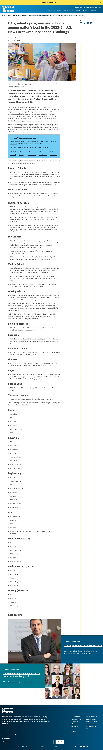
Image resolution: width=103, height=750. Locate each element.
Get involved (74, 726)
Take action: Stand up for (50, 2)
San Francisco (32, 155)
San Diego (22, 155)
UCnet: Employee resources (94, 729)
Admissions (86, 7)
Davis (20, 151)
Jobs (96, 7)
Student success (68, 10)
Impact (78, 10)
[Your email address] (28, 742)
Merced (52, 151)
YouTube (84, 746)
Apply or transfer (91, 719)
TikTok (81, 746)
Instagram (78, 746)
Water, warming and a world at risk (83, 645)
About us (85, 10)
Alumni (92, 7)
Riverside (13, 155)
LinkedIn (87, 746)
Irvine (29, 151)
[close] (100, 2)
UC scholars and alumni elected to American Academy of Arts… (21, 675)
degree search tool (22, 127)
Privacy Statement (22, 747)
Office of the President (92, 721)
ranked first (42, 119)
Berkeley (13, 151)
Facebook (72, 746)
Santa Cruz (53, 155)
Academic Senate (91, 724)
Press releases (75, 729)
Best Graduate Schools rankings (43, 99)
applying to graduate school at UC (32, 141)
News (100, 7)
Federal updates (78, 7)
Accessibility (5, 747)
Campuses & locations (54, 10)
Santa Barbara (43, 155)
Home (3, 15)
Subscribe (60, 742)
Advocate (94, 10)
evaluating (11, 109)
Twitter (75, 746)
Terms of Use (13, 747)
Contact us (74, 731)
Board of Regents (91, 726)
